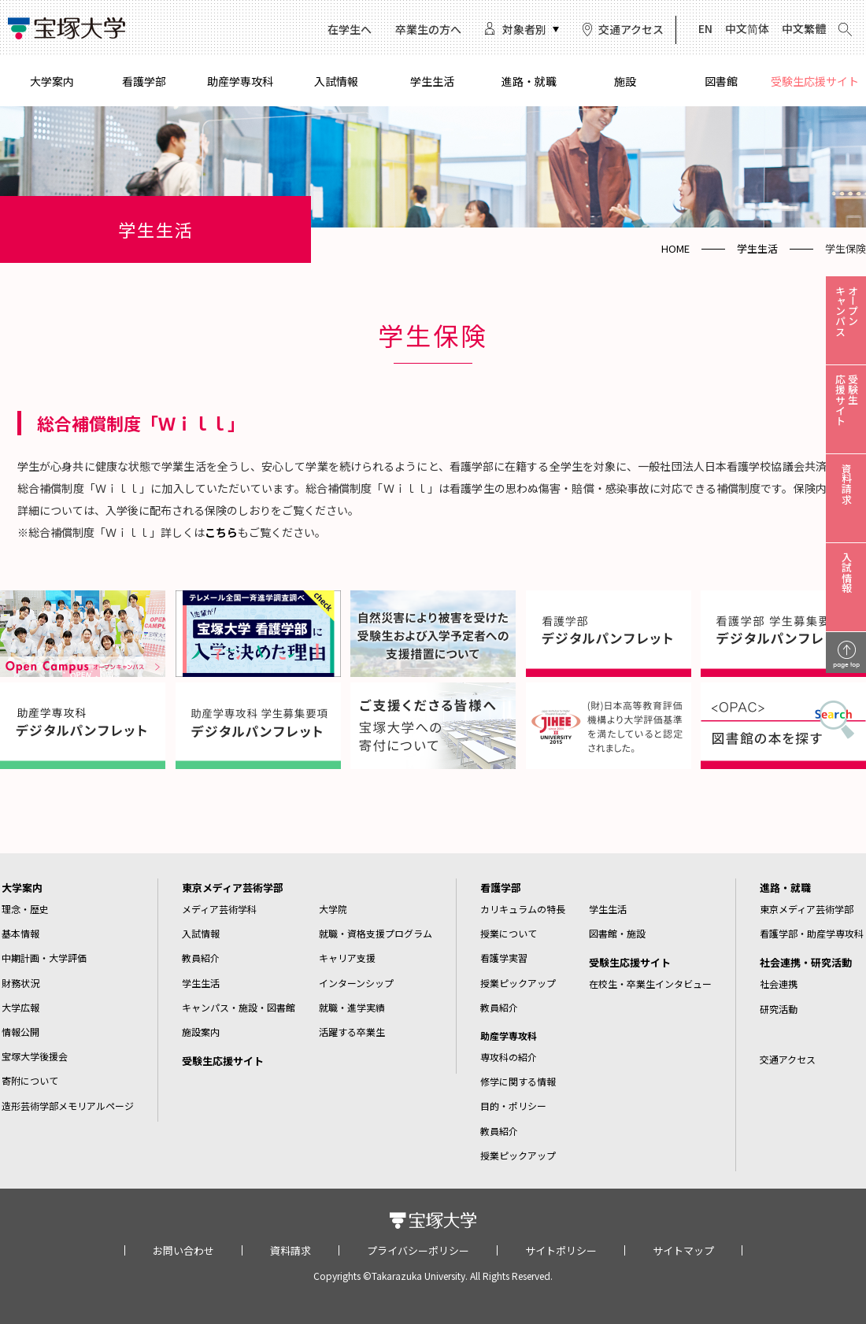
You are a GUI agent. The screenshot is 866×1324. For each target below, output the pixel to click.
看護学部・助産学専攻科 (812, 933)
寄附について (30, 1080)
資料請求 (290, 1250)
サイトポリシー (561, 1250)
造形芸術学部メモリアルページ (68, 1105)
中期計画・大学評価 (44, 957)
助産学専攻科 (240, 81)
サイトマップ (683, 1250)
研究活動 (779, 1008)
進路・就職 (529, 81)
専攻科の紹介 (508, 1056)
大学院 (333, 908)
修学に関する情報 (518, 1081)
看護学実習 (503, 957)
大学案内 (52, 81)
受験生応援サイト (815, 81)
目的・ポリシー (513, 1105)
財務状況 (20, 982)
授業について (508, 933)
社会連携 (779, 983)
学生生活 (432, 81)
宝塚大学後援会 (35, 1056)
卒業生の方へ (428, 29)
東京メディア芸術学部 (232, 887)
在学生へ (350, 29)
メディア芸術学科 (219, 908)
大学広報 (20, 1007)
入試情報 (336, 81)
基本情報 (20, 933)
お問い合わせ (183, 1250)
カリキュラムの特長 (522, 908)
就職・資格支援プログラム (375, 933)
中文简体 (747, 28)
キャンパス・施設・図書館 (238, 1007)
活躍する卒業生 (352, 1031)
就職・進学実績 (352, 1007)
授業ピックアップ (518, 982)
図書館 (721, 81)
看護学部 (144, 81)
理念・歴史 (25, 908)
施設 (625, 81)
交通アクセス (631, 29)
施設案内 (201, 1031)
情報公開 (20, 1031)
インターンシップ (356, 982)
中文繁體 (804, 28)
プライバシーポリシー (418, 1250)
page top (846, 664)
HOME (675, 248)
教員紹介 (201, 957)
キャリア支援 (347, 957)
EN (705, 28)
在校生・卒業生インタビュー (650, 983)
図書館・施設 (617, 933)
